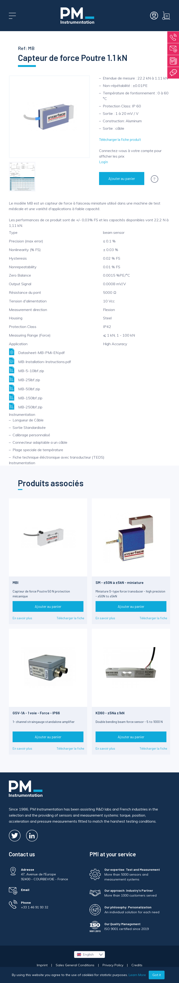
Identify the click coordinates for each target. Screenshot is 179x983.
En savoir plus (22, 618)
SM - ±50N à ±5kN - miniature (120, 582)
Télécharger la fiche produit (120, 139)
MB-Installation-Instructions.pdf (40, 360)
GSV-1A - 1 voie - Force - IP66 (36, 713)
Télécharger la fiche (70, 618)
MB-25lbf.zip (24, 379)
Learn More (137, 975)
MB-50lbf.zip (24, 388)
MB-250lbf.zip (25, 406)
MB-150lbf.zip (25, 397)
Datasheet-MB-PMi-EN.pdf (37, 351)
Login (103, 161)
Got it (156, 975)
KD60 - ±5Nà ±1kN (110, 713)
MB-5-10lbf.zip (26, 370)
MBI (15, 582)
